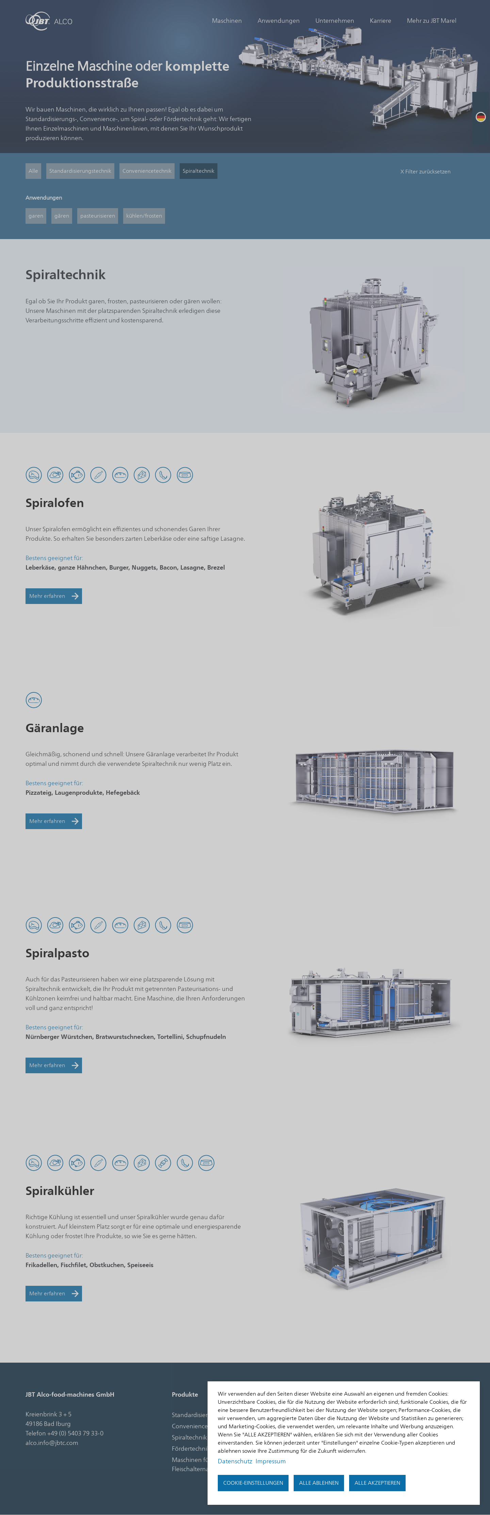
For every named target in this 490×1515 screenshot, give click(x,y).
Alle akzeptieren (377, 1483)
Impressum (271, 1461)
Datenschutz (235, 1461)
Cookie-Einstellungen (253, 1483)
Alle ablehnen (319, 1483)
